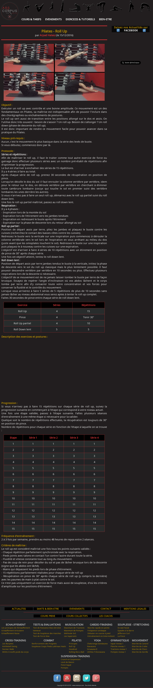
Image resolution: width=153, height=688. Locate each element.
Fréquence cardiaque (96, 630)
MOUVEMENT (140, 640)
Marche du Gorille (140, 652)
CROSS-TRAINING (15, 640)
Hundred (73, 649)
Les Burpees (7, 643)
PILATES (76, 640)
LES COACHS (106, 615)
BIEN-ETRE (105, 19)
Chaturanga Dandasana (97, 643)
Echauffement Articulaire (13, 630)
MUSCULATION (74, 624)
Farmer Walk (8, 649)
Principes (73, 643)
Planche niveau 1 (118, 646)
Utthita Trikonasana (96, 652)
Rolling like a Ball (76, 652)
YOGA (97, 640)
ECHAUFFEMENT (16, 624)
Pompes (64, 667)
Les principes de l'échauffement (16, 627)
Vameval (37, 630)
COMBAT (49, 640)
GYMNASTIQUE (120, 640)
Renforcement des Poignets (44, 643)
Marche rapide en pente (98, 627)
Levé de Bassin (67, 662)
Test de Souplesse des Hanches (47, 633)
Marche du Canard (140, 643)
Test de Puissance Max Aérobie (47, 627)
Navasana (91, 646)
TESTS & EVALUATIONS (47, 624)
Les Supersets (70, 636)
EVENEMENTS (53, 19)
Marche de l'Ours (139, 649)
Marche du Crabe (139, 646)
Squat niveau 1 (117, 643)
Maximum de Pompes (73, 630)
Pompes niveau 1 (118, 652)
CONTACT (105, 608)
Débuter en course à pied (98, 633)
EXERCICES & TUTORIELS (80, 19)
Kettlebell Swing (9, 646)
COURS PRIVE (48, 615)
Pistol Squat (66, 665)
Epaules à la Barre (126, 630)
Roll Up (72, 646)
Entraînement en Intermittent (101, 636)
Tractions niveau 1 (119, 649)
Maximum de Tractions (74, 627)
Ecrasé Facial (123, 627)
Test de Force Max (41, 636)
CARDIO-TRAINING (101, 624)
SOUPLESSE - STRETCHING (133, 624)
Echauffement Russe (10, 633)
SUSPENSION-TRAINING (75, 656)
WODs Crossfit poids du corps (15, 652)
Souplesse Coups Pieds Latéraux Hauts (49, 646)
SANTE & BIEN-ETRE (48, 608)
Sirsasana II (92, 649)
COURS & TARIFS (31, 19)
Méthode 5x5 (70, 633)
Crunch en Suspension (70, 659)
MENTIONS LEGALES (135, 608)
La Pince (121, 636)
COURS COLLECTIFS (77, 615)
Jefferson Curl (124, 633)
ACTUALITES (19, 608)
